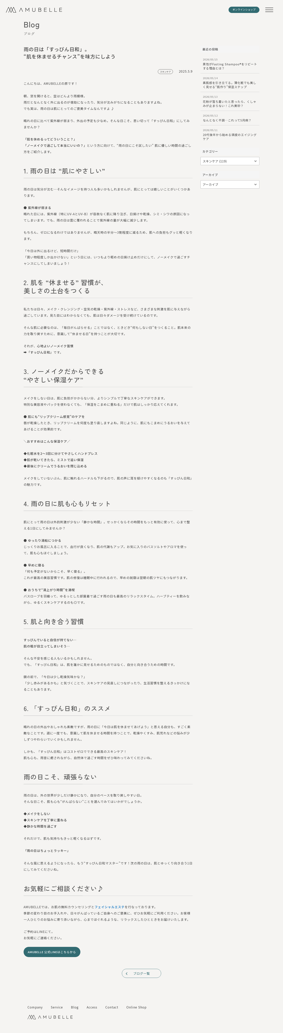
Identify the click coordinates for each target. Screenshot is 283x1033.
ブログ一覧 (137, 973)
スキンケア (165, 71)
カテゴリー (210, 151)
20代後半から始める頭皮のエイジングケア (230, 134)
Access (92, 1007)
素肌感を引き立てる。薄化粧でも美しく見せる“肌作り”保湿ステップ (230, 82)
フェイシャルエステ (110, 906)
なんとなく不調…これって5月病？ (230, 118)
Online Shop (136, 1007)
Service (57, 1007)
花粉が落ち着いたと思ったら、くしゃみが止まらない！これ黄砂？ (230, 101)
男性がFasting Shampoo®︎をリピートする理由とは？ (230, 63)
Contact (111, 1007)
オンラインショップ (243, 9)
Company (35, 1007)
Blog (75, 1007)
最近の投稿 (210, 49)
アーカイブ (210, 175)
